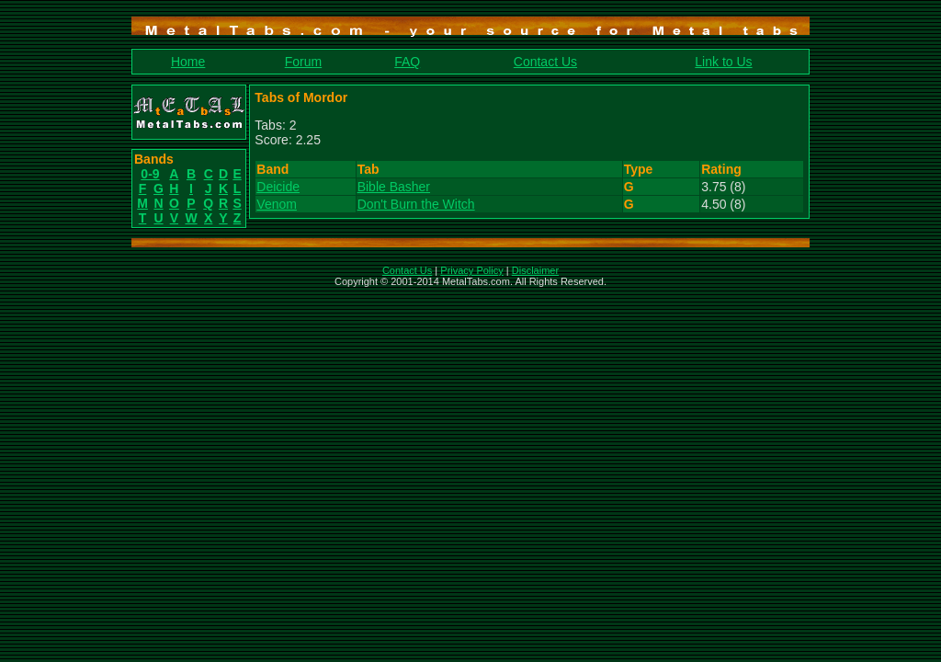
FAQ (407, 61)
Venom (276, 204)
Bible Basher (393, 186)
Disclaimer (535, 270)
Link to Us (723, 61)
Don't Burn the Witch (416, 204)
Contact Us (545, 61)
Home (188, 61)
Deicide (278, 186)
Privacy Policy (471, 270)
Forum (303, 61)
